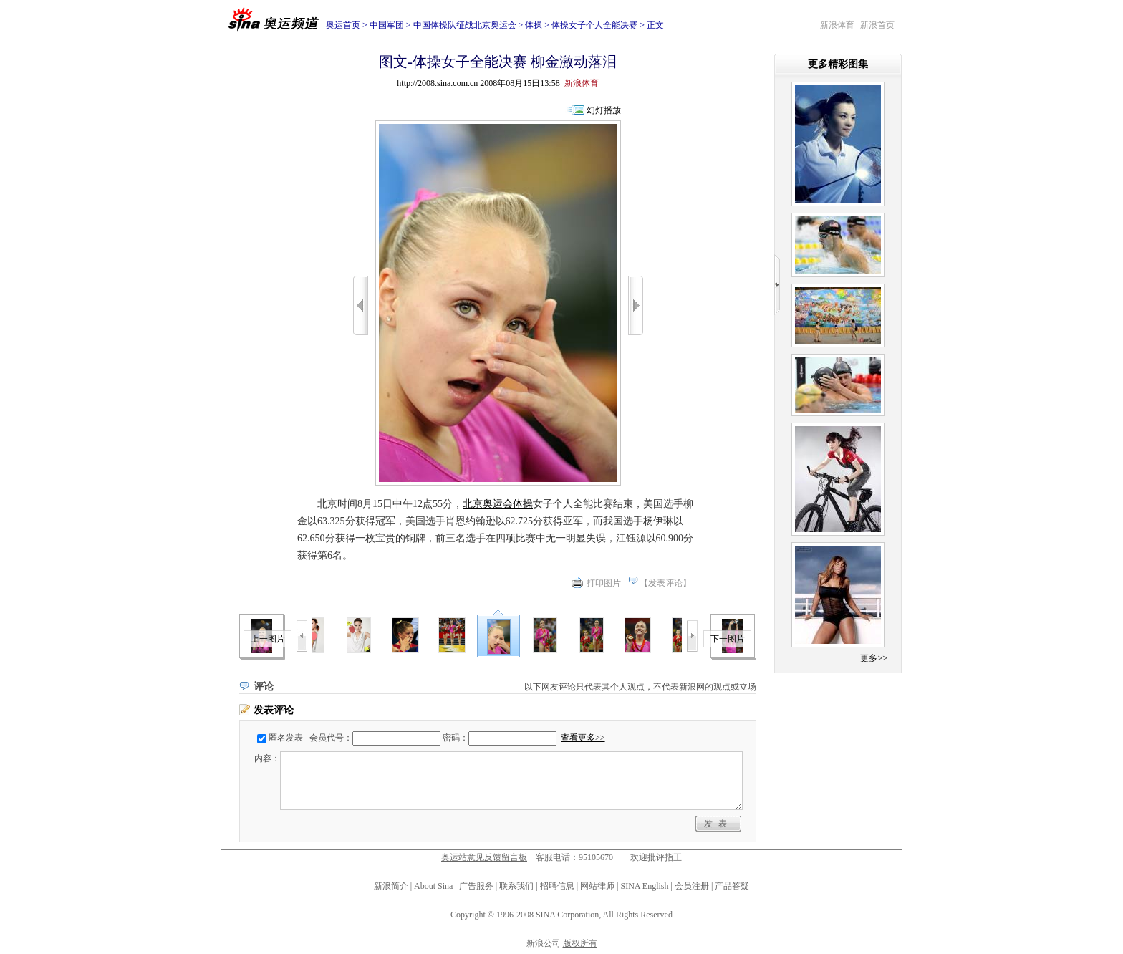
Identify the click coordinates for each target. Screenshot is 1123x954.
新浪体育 (837, 25)
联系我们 (516, 886)
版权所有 (580, 943)
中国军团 (387, 25)
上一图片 (268, 639)
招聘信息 (557, 886)
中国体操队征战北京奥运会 (464, 25)
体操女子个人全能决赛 (594, 25)
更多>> (873, 658)
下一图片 (727, 639)
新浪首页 (877, 25)
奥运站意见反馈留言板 (484, 857)
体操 (533, 25)
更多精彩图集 (838, 64)
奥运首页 (343, 25)
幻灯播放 (604, 110)
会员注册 (692, 886)
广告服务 (476, 886)
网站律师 (597, 886)
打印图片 (604, 583)
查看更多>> (583, 738)
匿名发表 (286, 738)
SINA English (644, 886)
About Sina (433, 886)
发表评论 (665, 583)
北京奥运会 (488, 503)
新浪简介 (391, 886)
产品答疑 (732, 886)
